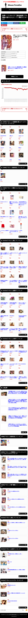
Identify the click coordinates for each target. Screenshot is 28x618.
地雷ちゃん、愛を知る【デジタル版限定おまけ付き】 (16, 499)
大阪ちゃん (11, 135)
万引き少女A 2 (12, 315)
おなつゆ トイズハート (4, 201)
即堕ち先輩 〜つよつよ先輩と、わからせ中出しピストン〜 (23, 217)
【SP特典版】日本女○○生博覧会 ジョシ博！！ (15, 553)
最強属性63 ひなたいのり (12, 585)
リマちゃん (2, 147)
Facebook (10, 23)
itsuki (19, 159)
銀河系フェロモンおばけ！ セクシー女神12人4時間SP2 (4, 267)
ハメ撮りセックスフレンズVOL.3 (13, 530)
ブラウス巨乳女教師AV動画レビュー (12, 614)
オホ (1, 159)
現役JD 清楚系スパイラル (4, 216)
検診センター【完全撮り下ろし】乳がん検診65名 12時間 (23, 329)
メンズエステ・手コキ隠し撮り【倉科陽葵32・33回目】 (14, 329)
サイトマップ (15, 9)
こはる (11, 159)
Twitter (16, 23)
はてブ (4, 23)
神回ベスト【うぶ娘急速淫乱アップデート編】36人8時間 (23, 281)
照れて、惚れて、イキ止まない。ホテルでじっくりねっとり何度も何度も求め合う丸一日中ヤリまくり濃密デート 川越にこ (17, 467)
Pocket (4, 25)
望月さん (20, 147)
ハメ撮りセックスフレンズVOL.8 (13, 538)
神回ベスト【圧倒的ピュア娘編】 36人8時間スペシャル (4, 254)
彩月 (1, 179)
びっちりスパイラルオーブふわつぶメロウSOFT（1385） (14, 231)
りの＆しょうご (21, 135)
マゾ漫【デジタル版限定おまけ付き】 (13, 491)
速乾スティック (12, 216)
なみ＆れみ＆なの (3, 135)
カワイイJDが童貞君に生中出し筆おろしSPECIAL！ (13, 281)
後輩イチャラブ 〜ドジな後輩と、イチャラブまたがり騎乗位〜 (14, 202)
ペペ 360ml (20, 230)
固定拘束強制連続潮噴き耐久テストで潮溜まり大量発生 (16, 569)
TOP (10, 9)
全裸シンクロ (10, 561)
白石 (10, 147)
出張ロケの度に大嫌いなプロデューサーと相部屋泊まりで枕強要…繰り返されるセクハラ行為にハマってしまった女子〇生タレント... (17, 475)
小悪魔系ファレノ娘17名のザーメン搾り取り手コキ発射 (23, 377)
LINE (22, 23)
